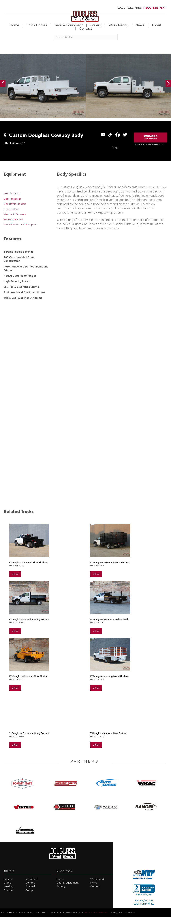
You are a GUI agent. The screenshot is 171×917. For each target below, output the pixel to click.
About (156, 25)
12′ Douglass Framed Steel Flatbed (109, 619)
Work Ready (118, 25)
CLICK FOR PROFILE (144, 903)
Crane (7, 882)
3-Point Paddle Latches (18, 251)
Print (115, 147)
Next (168, 83)
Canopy (30, 882)
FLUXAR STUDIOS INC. (96, 912)
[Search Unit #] (86, 37)
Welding (9, 886)
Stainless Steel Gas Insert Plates (24, 292)
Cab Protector (12, 198)
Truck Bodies (37, 25)
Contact (85, 28)
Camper (9, 890)
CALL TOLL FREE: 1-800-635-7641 (150, 144)
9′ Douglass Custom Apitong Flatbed (29, 733)
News (140, 25)
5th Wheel (31, 879)
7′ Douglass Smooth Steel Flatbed (108, 733)
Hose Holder (11, 209)
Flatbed (30, 886)
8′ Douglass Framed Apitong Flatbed (29, 619)
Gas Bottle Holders (15, 203)
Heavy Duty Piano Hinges (20, 275)
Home (14, 25)
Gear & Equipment (69, 25)
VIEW (15, 574)
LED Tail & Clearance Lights (21, 287)
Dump (29, 890)
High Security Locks (16, 281)
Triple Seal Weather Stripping (23, 298)
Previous (2, 83)
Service (8, 879)
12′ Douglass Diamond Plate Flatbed (109, 562)
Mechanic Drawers (15, 214)
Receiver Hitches (14, 219)
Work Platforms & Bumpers (20, 224)
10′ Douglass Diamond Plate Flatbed (28, 676)
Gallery (95, 25)
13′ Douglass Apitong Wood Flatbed (109, 676)
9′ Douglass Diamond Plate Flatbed (28, 562)
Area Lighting (12, 193)
